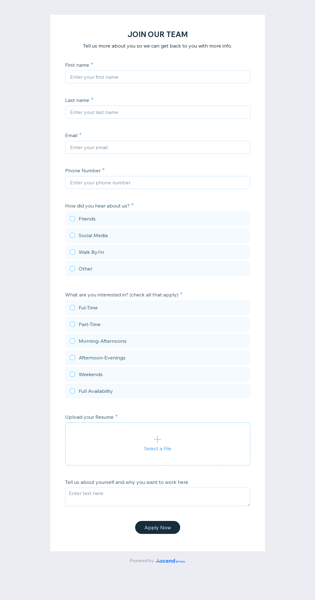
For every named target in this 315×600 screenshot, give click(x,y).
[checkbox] (157, 219)
